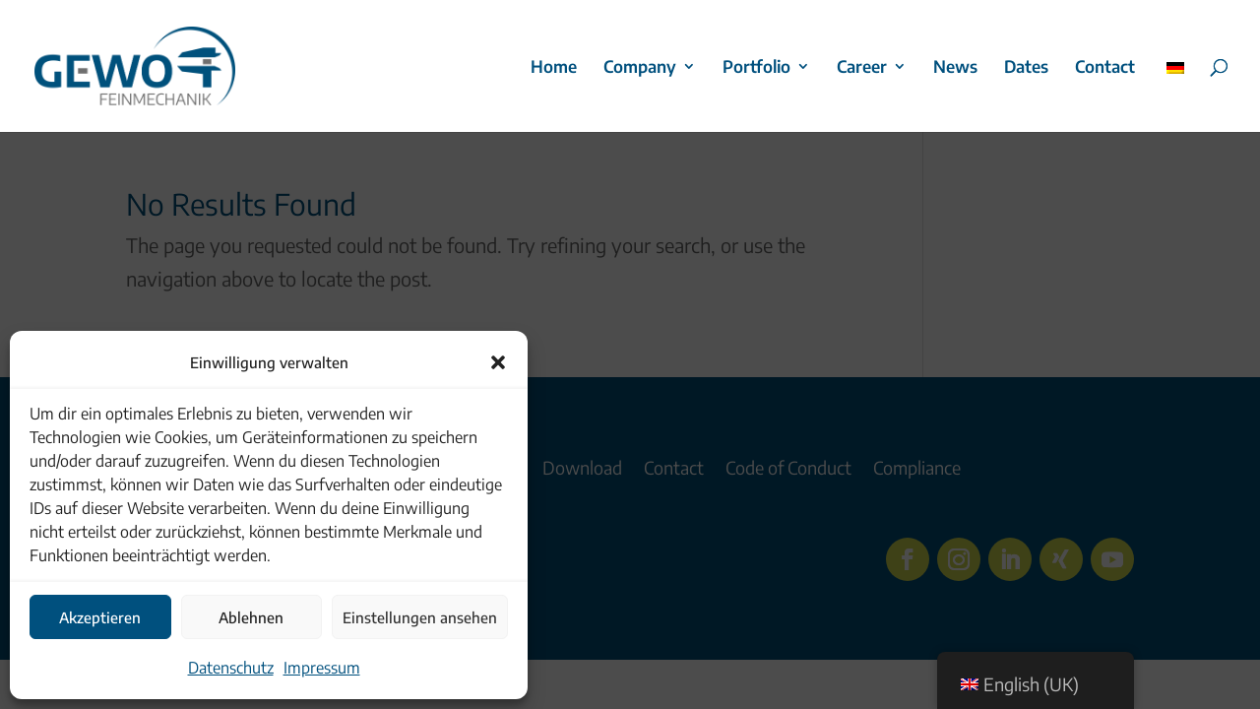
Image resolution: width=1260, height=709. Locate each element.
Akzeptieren (100, 617)
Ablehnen (251, 617)
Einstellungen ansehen (420, 617)
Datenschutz (231, 667)
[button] (498, 362)
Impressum (322, 667)
